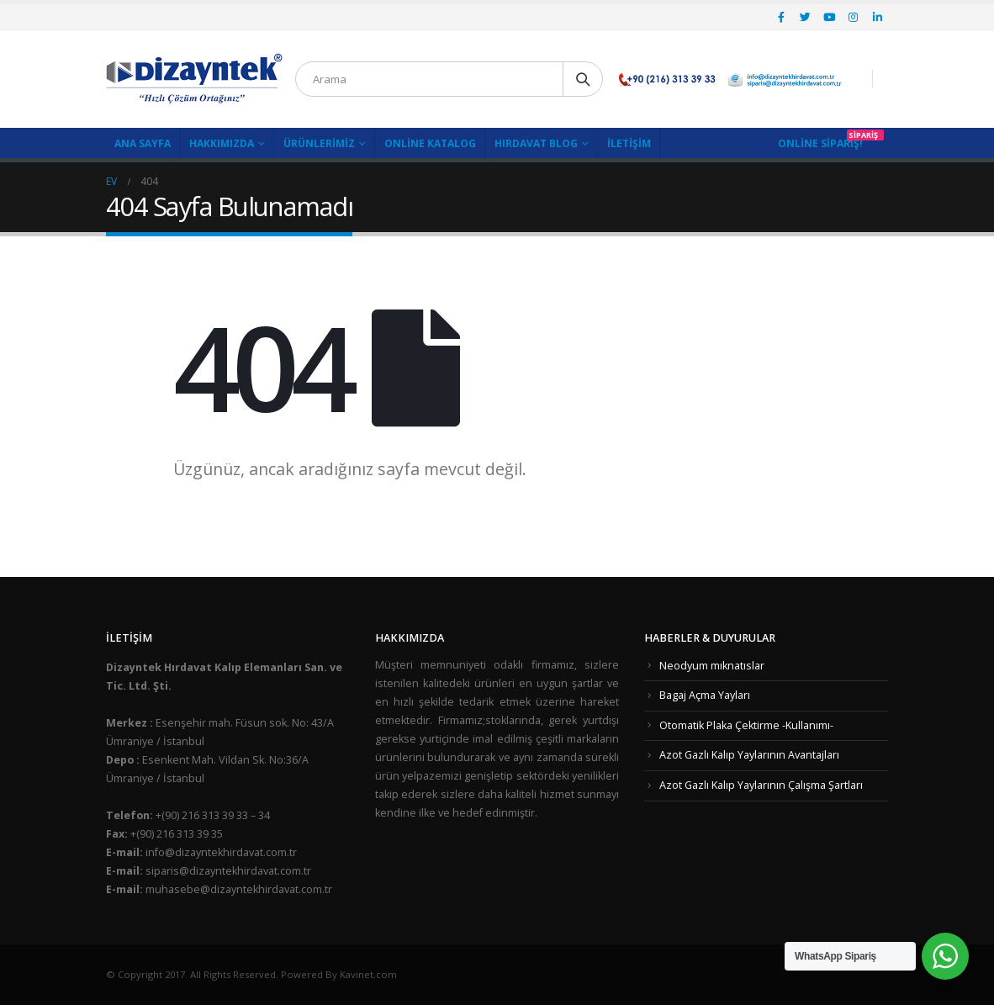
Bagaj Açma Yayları (704, 695)
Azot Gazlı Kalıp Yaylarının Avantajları (749, 755)
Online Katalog (430, 143)
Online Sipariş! (820, 143)
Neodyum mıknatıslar (711, 666)
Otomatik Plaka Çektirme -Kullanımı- (746, 725)
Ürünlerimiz (319, 143)
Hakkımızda (221, 143)
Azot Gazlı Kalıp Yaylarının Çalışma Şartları (761, 785)
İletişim (629, 143)
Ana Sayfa (142, 143)
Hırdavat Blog (536, 143)
